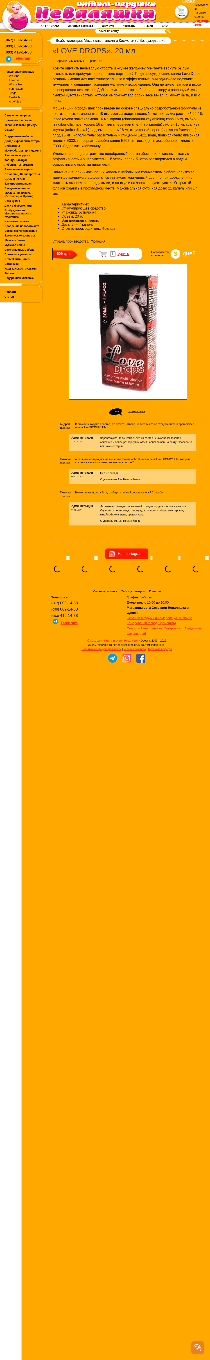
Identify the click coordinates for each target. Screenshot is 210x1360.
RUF (101, 60)
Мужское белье (15, 245)
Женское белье (15, 240)
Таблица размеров (133, 619)
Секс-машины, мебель (19, 249)
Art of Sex (15, 101)
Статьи (9, 296)
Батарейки (12, 263)
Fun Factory (16, 88)
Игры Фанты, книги (17, 259)
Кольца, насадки (16, 160)
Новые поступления (18, 120)
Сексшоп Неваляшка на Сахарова (152, 656)
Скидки (9, 129)
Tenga (12, 93)
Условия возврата (135, 677)
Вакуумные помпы (17, 188)
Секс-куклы (12, 201)
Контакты (129, 25)
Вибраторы (12, 145)
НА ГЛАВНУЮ (50, 25)
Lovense (14, 80)
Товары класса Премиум (21, 125)
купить (123, 254)
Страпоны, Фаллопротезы (22, 174)
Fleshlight (14, 97)
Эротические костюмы (20, 235)
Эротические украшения (21, 230)
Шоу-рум (108, 25)
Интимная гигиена (17, 221)
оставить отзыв (136, 411)
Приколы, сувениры (18, 254)
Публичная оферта (160, 677)
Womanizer (16, 84)
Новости (10, 292)
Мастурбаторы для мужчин (23, 150)
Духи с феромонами (18, 205)
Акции (149, 25)
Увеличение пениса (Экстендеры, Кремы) (19, 195)
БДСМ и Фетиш (15, 179)
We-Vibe (14, 76)
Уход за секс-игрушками (21, 268)
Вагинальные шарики (19, 169)
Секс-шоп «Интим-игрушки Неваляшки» (115, 668)
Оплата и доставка (80, 25)
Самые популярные (18, 115)
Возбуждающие (152, 40)
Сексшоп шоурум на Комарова (150, 646)
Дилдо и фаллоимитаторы (22, 141)
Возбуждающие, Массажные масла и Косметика (18, 213)
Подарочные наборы (19, 136)
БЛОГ (165, 25)
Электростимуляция (18, 183)
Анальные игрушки (17, 155)
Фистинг (10, 273)
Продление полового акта (22, 226)
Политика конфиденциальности (101, 677)
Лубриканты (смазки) (19, 164)
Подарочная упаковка (19, 278)
